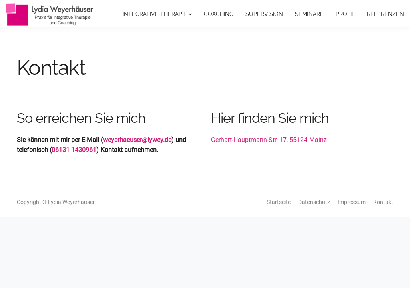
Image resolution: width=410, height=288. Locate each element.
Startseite (279, 202)
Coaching (218, 14)
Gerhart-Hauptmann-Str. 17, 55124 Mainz (269, 140)
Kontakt (383, 202)
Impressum (352, 202)
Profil (345, 14)
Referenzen (385, 14)
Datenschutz (314, 202)
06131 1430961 (74, 150)
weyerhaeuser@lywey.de (137, 140)
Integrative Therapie (155, 14)
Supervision (264, 14)
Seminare (309, 14)
